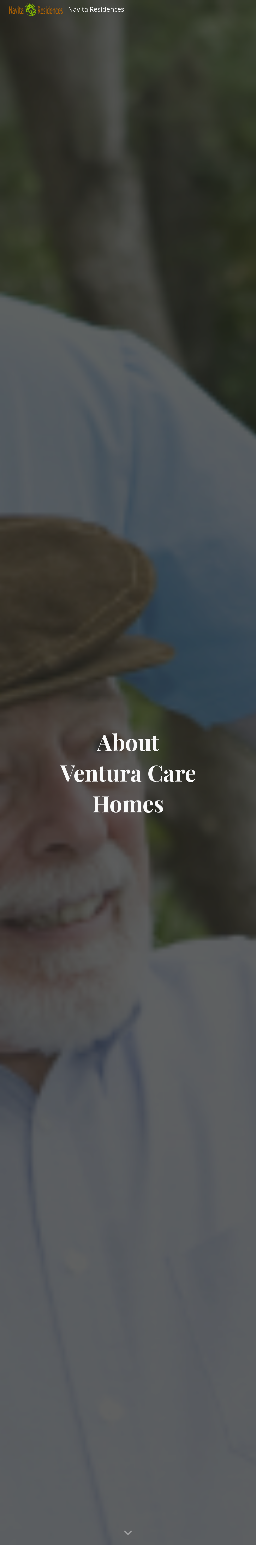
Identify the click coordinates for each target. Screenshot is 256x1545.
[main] (128, 772)
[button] (128, 1533)
